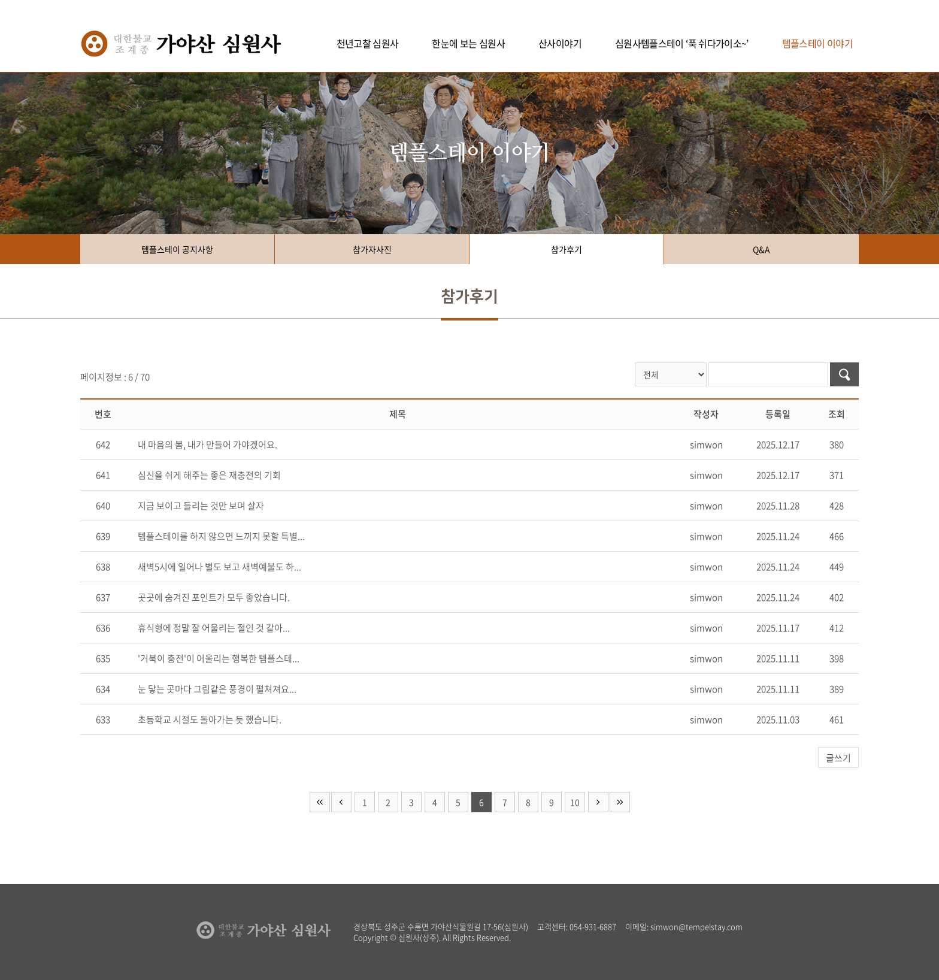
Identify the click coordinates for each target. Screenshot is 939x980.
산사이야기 (559, 43)
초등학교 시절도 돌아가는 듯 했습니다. (209, 719)
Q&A (761, 249)
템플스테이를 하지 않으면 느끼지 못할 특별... (221, 536)
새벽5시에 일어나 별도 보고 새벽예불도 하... (219, 566)
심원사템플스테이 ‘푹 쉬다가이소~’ (682, 43)
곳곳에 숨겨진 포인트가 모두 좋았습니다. (214, 597)
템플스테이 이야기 (817, 43)
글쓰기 (838, 757)
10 (575, 802)
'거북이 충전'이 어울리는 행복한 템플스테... (218, 658)
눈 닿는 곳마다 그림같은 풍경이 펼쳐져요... (217, 688)
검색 (844, 374)
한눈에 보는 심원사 (468, 43)
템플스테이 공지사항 (177, 249)
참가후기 (566, 249)
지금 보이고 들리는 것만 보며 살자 (201, 505)
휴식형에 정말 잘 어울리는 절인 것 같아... (214, 627)
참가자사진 (372, 249)
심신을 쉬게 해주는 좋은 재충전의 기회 (209, 475)
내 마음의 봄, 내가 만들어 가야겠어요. (207, 444)
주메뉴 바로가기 (0, 0)
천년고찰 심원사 (368, 43)
